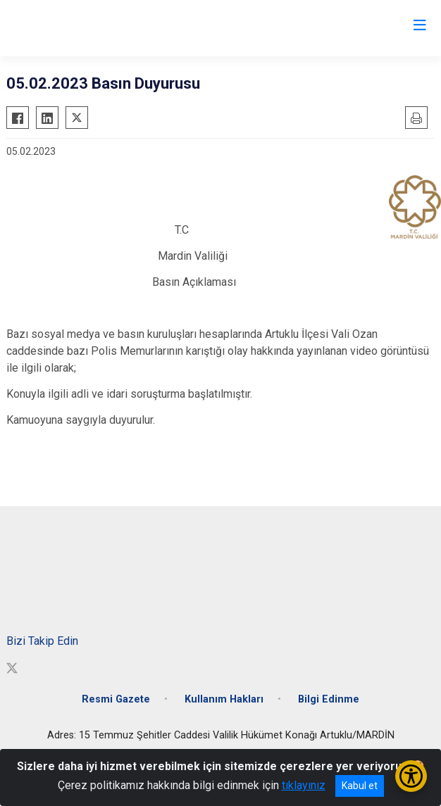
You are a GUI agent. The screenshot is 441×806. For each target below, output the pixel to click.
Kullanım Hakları (224, 699)
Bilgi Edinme (328, 699)
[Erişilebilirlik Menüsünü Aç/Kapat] (411, 776)
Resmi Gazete (116, 699)
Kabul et (360, 785)
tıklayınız (303, 785)
